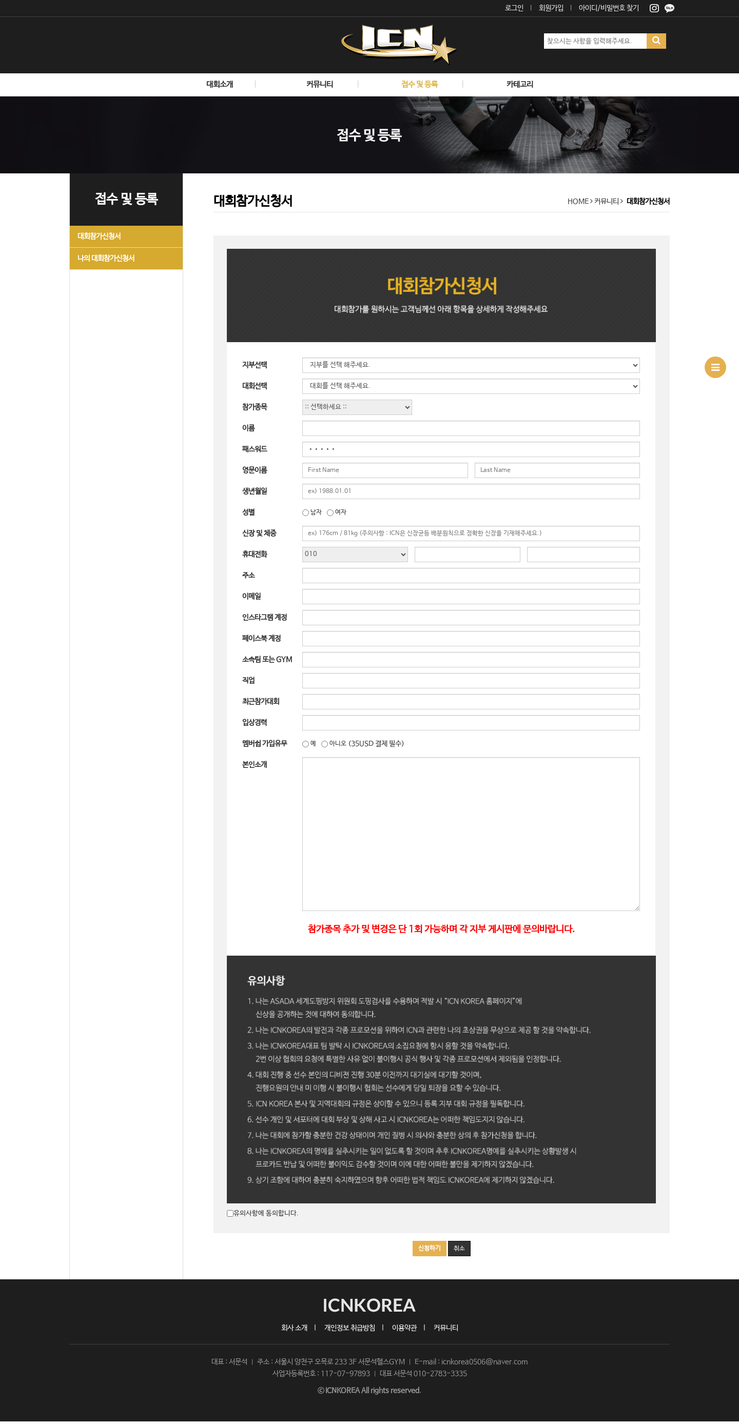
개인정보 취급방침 (349, 1328)
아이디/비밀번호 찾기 (609, 8)
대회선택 (254, 386)
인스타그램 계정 (264, 617)
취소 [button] (459, 1248)
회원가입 (551, 8)
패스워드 (254, 449)
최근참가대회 (260, 702)
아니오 (337, 743)
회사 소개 (294, 1328)
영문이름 (254, 470)
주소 (248, 575)
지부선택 (254, 365)
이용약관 (404, 1328)
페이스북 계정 (261, 639)
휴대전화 (254, 554)
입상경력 (254, 723)
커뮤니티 (446, 1328)
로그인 (514, 8)
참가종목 (254, 407)
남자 (316, 512)
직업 (248, 681)
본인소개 (254, 765)
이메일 (251, 596)
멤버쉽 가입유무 (264, 744)
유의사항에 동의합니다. (266, 1213)
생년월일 (254, 491)
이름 (248, 428)
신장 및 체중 (259, 533)
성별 (248, 512)
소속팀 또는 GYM (267, 660)
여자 (340, 512)
